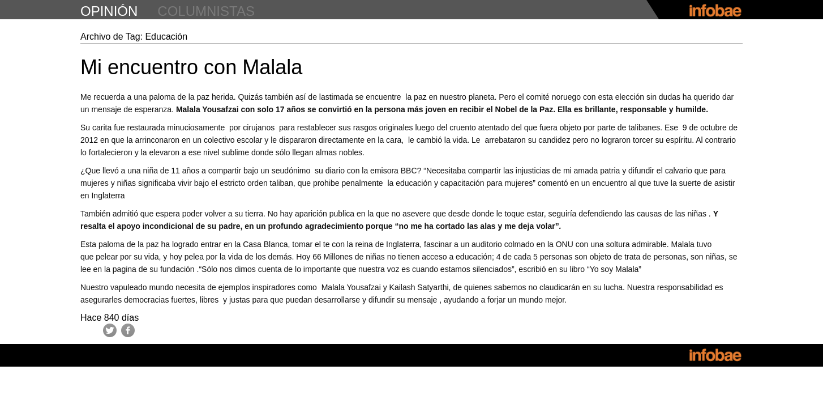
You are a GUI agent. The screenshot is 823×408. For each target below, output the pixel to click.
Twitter (110, 330)
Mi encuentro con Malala (191, 67)
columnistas (206, 11)
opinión (109, 11)
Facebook (128, 330)
